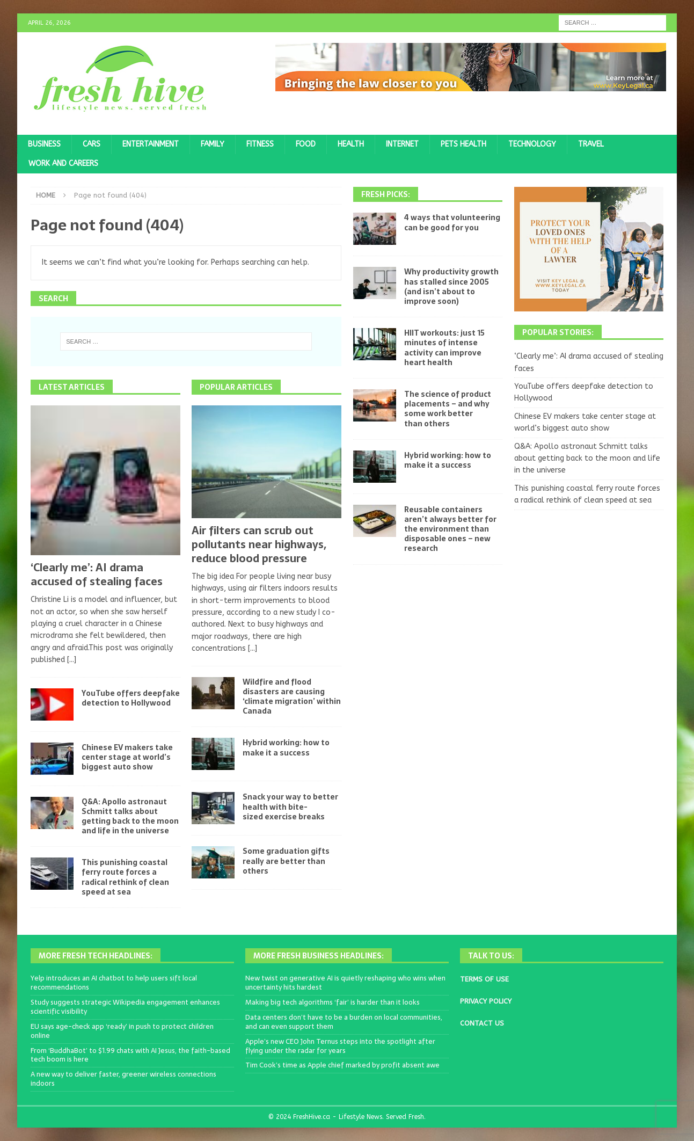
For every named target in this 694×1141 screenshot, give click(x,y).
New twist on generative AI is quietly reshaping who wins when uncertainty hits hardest (345, 982)
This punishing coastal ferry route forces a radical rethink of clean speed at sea (125, 877)
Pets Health (463, 144)
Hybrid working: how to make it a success (286, 747)
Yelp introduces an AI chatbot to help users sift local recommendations (114, 982)
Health (351, 144)
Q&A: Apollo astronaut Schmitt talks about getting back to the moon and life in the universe (130, 816)
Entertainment (150, 144)
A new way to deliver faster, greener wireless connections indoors (123, 1079)
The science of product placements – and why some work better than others (447, 409)
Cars (91, 144)
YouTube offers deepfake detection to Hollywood (131, 698)
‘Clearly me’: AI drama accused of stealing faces (97, 574)
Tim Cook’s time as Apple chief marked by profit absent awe (342, 1065)
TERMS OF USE (484, 979)
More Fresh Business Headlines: (318, 956)
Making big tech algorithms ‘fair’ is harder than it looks (332, 1002)
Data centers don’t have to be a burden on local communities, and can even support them (343, 1022)
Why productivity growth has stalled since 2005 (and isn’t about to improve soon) (451, 286)
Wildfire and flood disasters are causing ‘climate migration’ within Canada (292, 696)
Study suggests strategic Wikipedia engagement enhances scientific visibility (125, 1007)
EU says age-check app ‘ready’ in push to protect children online (122, 1031)
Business (44, 144)
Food (306, 144)
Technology (532, 144)
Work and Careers (63, 163)
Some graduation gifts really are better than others (286, 860)
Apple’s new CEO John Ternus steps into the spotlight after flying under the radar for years (340, 1046)
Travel (591, 144)
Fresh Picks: (385, 194)
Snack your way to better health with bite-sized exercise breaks (290, 806)
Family (212, 144)
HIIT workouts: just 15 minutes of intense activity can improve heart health (444, 347)
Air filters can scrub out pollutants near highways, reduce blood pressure (259, 544)
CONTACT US (482, 1023)
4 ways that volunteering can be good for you (452, 222)
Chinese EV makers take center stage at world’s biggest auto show (127, 757)
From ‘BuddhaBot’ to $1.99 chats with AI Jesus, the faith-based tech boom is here (130, 1055)
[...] (71, 659)
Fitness (260, 144)
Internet (402, 144)
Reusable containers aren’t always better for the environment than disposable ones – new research (450, 529)
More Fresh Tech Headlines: (95, 956)
